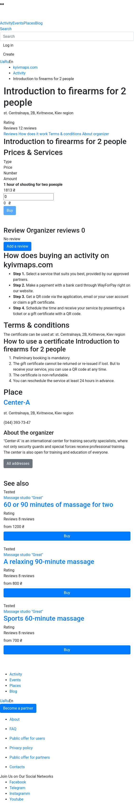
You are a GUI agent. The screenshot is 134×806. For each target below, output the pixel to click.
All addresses (18, 463)
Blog (39, 23)
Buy (10, 210)
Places (29, 23)
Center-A (17, 402)
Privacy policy (21, 748)
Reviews (11, 134)
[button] (8, 45)
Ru (7, 61)
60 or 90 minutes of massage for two (58, 505)
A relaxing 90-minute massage (49, 562)
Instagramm (20, 793)
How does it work (33, 134)
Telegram (17, 788)
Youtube (17, 799)
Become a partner (18, 708)
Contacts (17, 767)
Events (18, 23)
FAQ (13, 729)
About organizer (95, 134)
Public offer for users (27, 738)
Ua (2, 61)
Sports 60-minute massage (44, 618)
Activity (6, 23)
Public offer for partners (30, 757)
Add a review (17, 246)
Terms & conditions (64, 134)
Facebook (18, 782)
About (15, 719)
